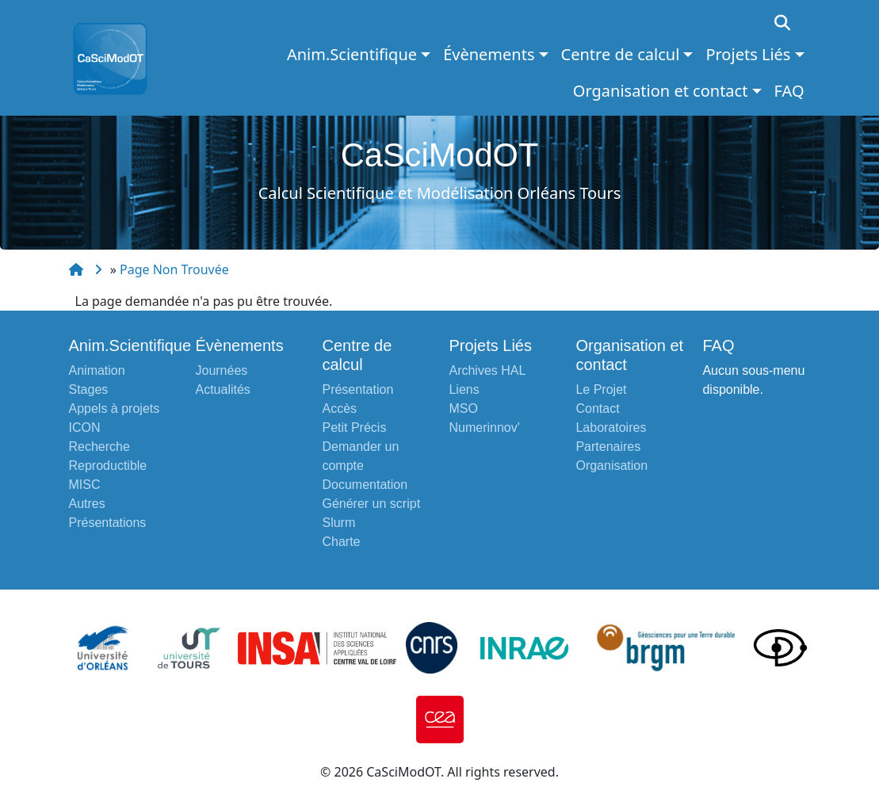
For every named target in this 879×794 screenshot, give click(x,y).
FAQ (789, 90)
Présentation (357, 389)
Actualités (222, 389)
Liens (464, 389)
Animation (97, 370)
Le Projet (600, 389)
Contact (597, 408)
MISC (85, 484)
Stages (89, 389)
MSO (463, 408)
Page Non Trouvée (174, 269)
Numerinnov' (484, 427)
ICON (85, 427)
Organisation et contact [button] (660, 90)
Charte (341, 541)
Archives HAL (487, 370)
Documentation (364, 484)
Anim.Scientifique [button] (352, 54)
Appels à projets (114, 408)
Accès (339, 408)
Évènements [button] (488, 54)
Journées (221, 370)
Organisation (611, 465)
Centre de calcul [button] (620, 54)
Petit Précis (354, 427)
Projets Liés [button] (747, 54)
